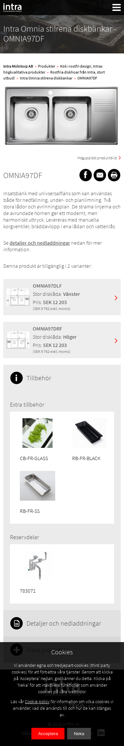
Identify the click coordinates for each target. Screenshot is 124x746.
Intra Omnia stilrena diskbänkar (46, 78)
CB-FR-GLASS (34, 458)
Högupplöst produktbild (97, 157)
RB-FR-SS (30, 511)
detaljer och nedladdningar (40, 242)
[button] (116, 7)
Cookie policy (37, 701)
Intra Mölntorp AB (18, 66)
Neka (79, 733)
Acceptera (48, 733)
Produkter (46, 66)
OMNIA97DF (87, 78)
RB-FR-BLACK (86, 458)
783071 (28, 590)
